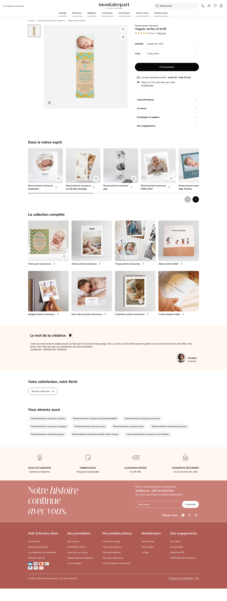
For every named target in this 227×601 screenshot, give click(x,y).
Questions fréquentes (38, 547)
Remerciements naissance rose (90, 426)
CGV (197, 578)
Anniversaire (124, 13)
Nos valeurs (175, 541)
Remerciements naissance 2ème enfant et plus (95, 434)
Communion (107, 13)
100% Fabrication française (183, 558)
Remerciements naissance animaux (142, 418)
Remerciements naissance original (48, 418)
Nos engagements (183, 533)
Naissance (77, 13)
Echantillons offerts (76, 547)
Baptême (91, 13)
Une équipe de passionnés (13, 6)
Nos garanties (176, 547)
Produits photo (161, 13)
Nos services (73, 541)
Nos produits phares (117, 533)
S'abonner (190, 504)
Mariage (62, 13)
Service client (34, 541)
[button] (196, 199)
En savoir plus (147, 85)
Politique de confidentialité (181, 578)
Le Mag (145, 552)
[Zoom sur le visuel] (49, 103)
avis (161, 33)
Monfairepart (151, 533)
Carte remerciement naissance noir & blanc (147, 434)
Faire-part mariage (111, 541)
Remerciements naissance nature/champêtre (95, 418)
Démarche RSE (177, 552)
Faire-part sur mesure (77, 552)
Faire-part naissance (112, 547)
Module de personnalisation (80, 558)
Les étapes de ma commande (42, 552)
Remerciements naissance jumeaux (169, 426)
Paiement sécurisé (36, 558)
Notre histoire (148, 541)
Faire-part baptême (111, 552)
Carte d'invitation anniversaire (116, 563)
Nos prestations (78, 533)
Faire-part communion (112, 558)
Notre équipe (148, 547)
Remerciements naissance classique (49, 426)
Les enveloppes (74, 563)
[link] (45, 169)
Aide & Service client (43, 533)
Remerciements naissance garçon (47, 434)
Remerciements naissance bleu (128, 426)
